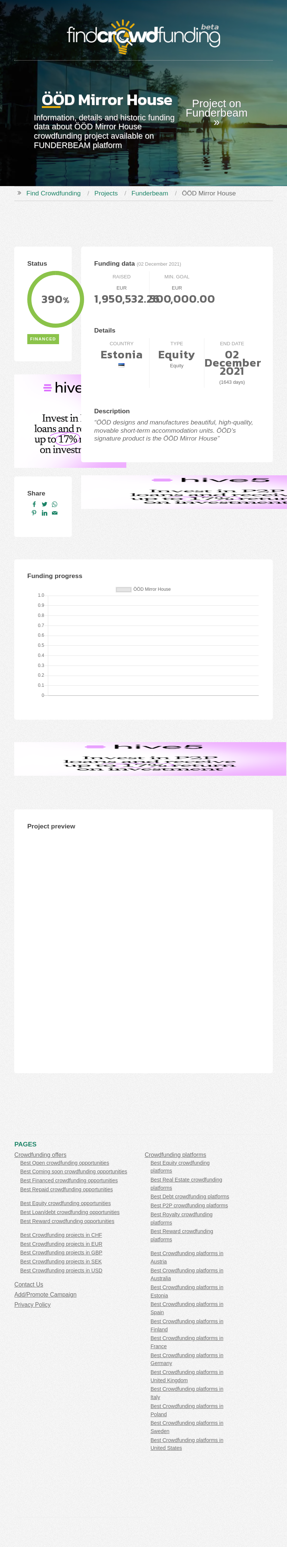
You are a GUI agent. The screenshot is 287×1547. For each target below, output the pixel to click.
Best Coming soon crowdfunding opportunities (73, 1171)
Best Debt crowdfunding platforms (190, 1196)
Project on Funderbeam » (217, 113)
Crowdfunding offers (40, 1155)
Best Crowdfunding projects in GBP (61, 1253)
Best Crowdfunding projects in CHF (61, 1235)
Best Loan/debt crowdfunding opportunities (70, 1212)
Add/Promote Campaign (45, 1294)
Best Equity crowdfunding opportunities (65, 1203)
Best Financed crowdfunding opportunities (69, 1180)
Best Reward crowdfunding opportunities (67, 1221)
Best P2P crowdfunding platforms (189, 1205)
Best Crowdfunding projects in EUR (61, 1244)
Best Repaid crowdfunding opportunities (66, 1189)
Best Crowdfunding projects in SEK (61, 1262)
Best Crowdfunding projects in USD (61, 1270)
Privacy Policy (32, 1304)
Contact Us (28, 1284)
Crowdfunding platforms (175, 1155)
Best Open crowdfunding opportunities (64, 1163)
